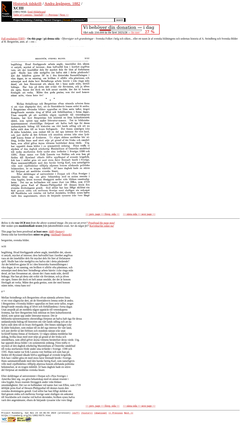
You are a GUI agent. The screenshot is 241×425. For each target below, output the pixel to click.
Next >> (64, 14)
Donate (67, 20)
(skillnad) (56, 234)
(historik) (67, 234)
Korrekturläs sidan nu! (102, 225)
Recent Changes (52, 20)
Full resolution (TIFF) (13, 38)
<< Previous (51, 14)
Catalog (38, 20)
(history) (59, 231)
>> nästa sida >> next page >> (139, 214)
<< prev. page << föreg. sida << (102, 214)
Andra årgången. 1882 (62, 3)
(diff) (51, 231)
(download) (100, 413)
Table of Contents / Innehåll (28, 14)
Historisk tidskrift (27, 3)
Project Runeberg (22, 20)
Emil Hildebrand (37, 11)
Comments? (79, 20)
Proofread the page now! (101, 222)
